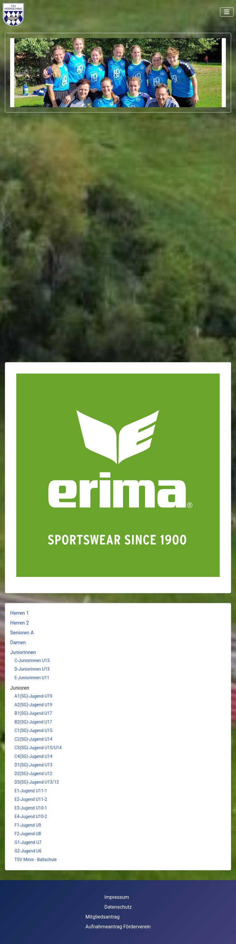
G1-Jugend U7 (27, 842)
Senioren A (22, 633)
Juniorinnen (23, 652)
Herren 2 (19, 623)
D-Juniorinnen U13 (32, 669)
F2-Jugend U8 (27, 833)
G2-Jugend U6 (27, 850)
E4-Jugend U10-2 (30, 816)
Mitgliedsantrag (102, 917)
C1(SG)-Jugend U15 (33, 730)
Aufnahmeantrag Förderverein (118, 927)
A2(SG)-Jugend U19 (33, 704)
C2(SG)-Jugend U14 (33, 739)
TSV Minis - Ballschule (35, 859)
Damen (18, 642)
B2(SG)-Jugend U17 (33, 721)
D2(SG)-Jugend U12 (33, 773)
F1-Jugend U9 (27, 825)
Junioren (19, 688)
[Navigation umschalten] (227, 12)
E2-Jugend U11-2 (30, 799)
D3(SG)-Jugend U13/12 (36, 782)
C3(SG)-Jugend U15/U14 (38, 747)
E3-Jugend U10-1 (30, 807)
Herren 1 (19, 613)
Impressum (116, 897)
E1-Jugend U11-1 (30, 790)
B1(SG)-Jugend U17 (33, 713)
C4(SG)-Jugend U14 (33, 756)
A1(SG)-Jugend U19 (33, 696)
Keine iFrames (31, 13)
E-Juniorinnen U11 (31, 677)
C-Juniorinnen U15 (32, 660)
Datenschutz (118, 907)
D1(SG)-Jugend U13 (33, 764)
